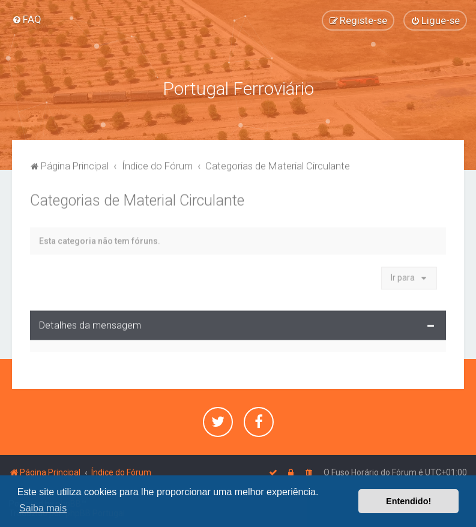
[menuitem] (26, 19)
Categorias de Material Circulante (137, 199)
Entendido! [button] (408, 501)
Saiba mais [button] (43, 508)
